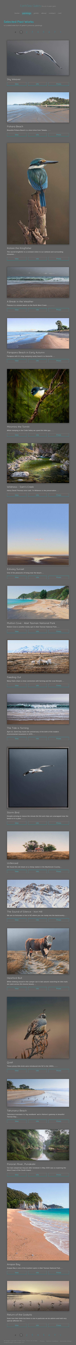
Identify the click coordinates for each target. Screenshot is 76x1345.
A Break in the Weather (20, 301)
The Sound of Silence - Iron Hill (24, 911)
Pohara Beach (15, 126)
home (17, 13)
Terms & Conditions (52, 1341)
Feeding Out (14, 677)
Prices (58, 84)
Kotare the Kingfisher (19, 248)
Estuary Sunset (15, 569)
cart (59, 13)
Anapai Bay (13, 1264)
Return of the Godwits (19, 1314)
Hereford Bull (14, 978)
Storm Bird (13, 812)
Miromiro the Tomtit (18, 426)
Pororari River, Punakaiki (21, 1164)
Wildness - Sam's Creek (20, 486)
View (17, 84)
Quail (10, 1062)
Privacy (42, 1341)
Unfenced (12, 863)
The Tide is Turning (18, 728)
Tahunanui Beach (17, 1110)
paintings (26, 13)
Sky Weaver (14, 79)
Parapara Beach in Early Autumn (26, 352)
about (43, 13)
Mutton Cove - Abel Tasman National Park (31, 623)
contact (52, 13)
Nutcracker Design (66, 1341)
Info (37, 84)
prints (36, 13)
